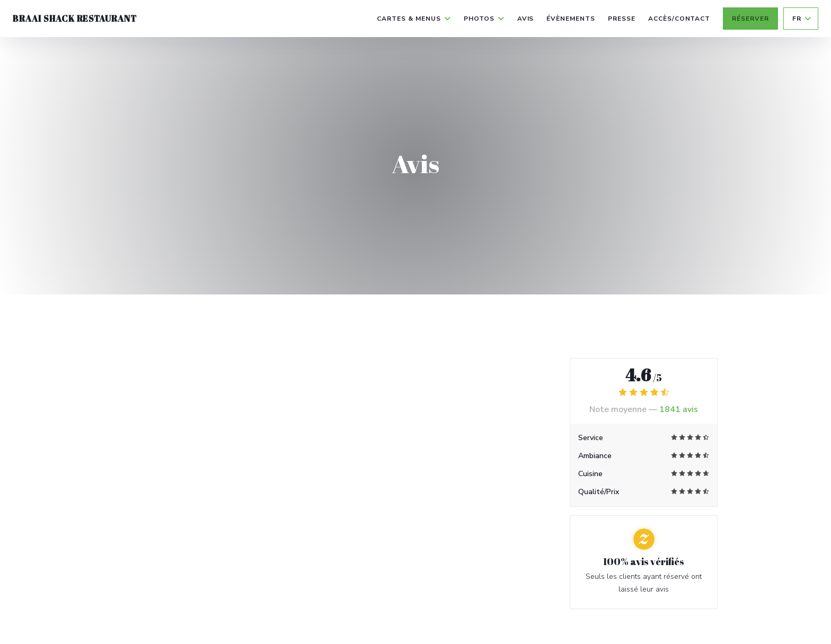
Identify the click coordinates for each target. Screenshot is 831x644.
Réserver (750, 18)
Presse (621, 18)
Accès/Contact (679, 18)
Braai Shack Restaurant (75, 18)
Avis (525, 18)
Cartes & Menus (413, 18)
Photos (484, 18)
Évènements (570, 18)
